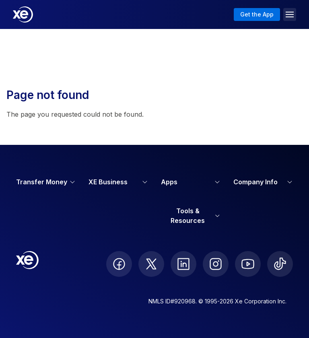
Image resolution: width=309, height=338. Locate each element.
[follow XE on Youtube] (248, 264)
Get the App (257, 14)
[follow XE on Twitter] (151, 264)
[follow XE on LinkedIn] (183, 264)
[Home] (23, 14)
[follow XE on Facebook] (119, 264)
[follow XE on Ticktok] (280, 264)
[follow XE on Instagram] (216, 264)
